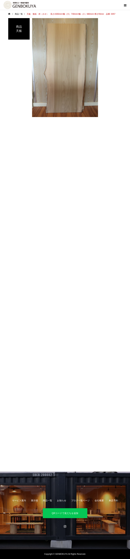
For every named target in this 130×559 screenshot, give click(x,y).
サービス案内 (19, 500)
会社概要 (99, 500)
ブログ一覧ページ (80, 500)
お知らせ (61, 500)
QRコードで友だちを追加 (65, 513)
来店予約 (113, 500)
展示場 (34, 500)
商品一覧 (47, 500)
